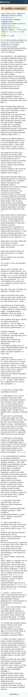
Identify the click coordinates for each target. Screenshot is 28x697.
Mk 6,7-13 (15, 28)
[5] (24, 237)
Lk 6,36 (12, 589)
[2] (18, 134)
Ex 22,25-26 (17, 575)
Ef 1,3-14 (18, 32)
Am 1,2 (3, 255)
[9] (14, 384)
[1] (6, 102)
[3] (19, 173)
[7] (23, 315)
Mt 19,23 (21, 452)
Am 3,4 (11, 275)
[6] (21, 291)
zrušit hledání (22, 30)
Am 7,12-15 (10, 32)
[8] (23, 327)
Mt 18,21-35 (21, 585)
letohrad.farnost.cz (8, 17)
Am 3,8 (20, 279)
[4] (2, 211)
